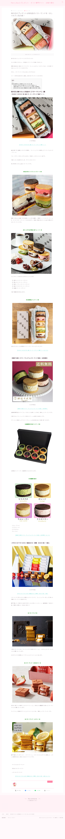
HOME (3, 826)
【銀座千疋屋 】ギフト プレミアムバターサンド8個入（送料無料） (26, 86)
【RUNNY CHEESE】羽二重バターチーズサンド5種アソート (25, 85)
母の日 (26, 10)
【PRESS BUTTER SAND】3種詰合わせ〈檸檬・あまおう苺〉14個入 (27, 87)
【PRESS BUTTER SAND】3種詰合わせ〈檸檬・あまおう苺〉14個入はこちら (32, 776)
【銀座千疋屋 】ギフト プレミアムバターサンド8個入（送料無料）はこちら (32, 535)
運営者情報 (4, 830)
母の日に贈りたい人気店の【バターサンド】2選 (22, 83)
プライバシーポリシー (11, 830)
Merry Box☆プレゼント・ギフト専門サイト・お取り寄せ (32, 3)
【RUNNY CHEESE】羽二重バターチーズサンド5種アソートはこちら (32, 350)
